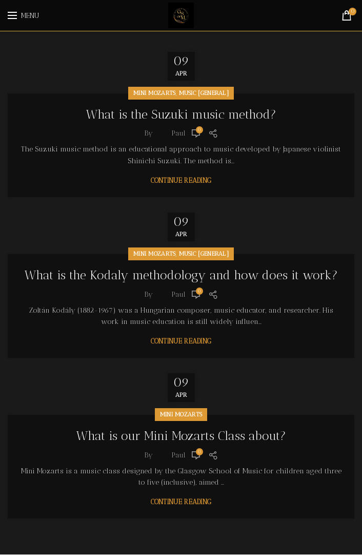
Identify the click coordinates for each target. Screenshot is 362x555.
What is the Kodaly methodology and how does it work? (181, 275)
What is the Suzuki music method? (181, 114)
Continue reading (181, 180)
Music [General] (204, 93)
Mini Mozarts (154, 93)
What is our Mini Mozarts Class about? (181, 436)
